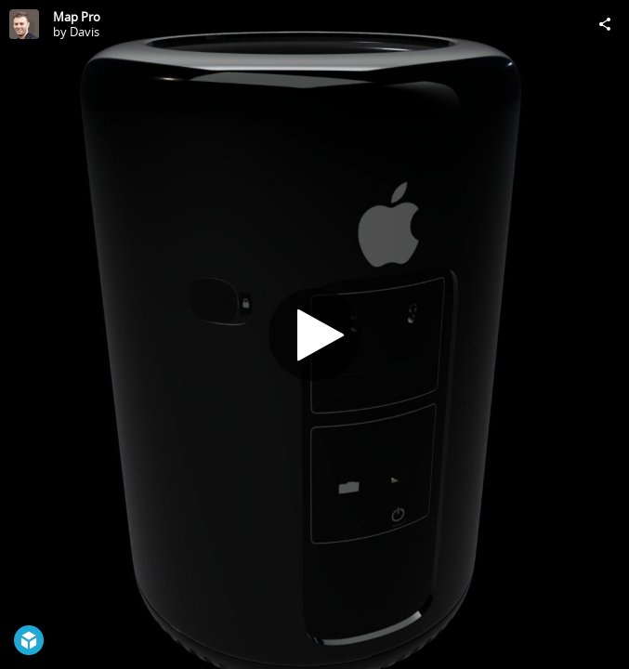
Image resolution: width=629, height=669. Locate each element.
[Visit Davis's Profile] (24, 24)
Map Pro (76, 16)
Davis (84, 31)
